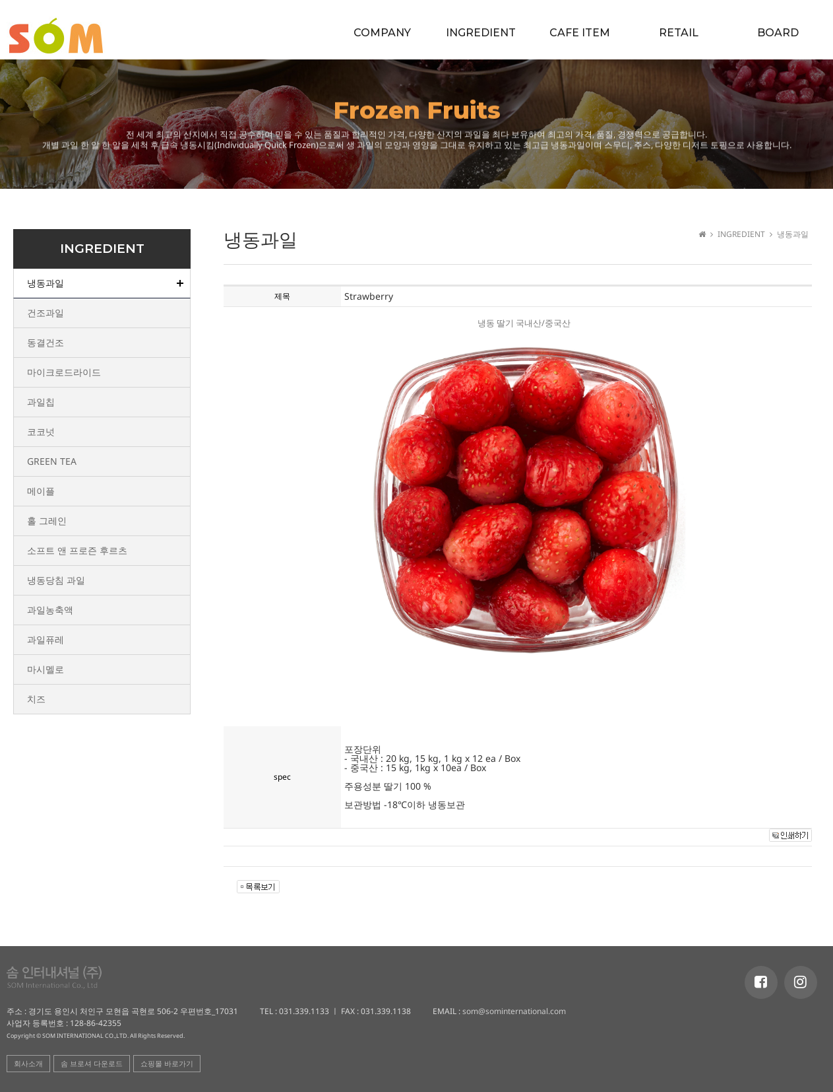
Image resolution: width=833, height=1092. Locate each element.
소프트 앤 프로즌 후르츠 (77, 550)
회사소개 (28, 1063)
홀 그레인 (47, 520)
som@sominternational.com (513, 1011)
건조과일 (45, 312)
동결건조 (45, 342)
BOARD (778, 32)
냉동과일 (45, 283)
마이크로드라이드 (64, 372)
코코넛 (41, 431)
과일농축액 (50, 609)
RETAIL (678, 32)
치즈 (36, 699)
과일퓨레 (45, 639)
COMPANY (382, 32)
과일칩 (41, 401)
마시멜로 (45, 669)
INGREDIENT (481, 32)
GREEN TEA (52, 461)
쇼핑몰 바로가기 (166, 1063)
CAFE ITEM (579, 32)
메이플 (41, 491)
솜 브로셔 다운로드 (92, 1063)
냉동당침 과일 (56, 580)
